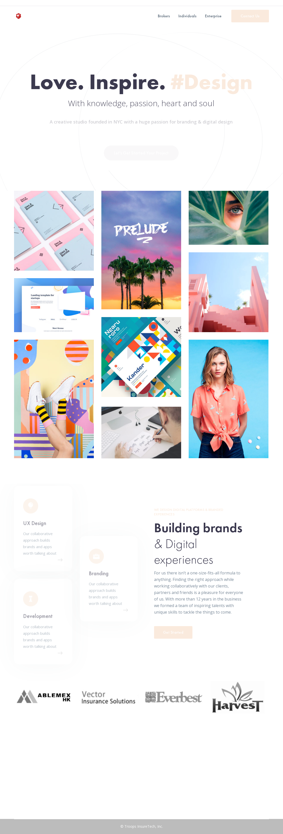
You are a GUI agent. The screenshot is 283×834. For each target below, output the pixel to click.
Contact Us (250, 16)
